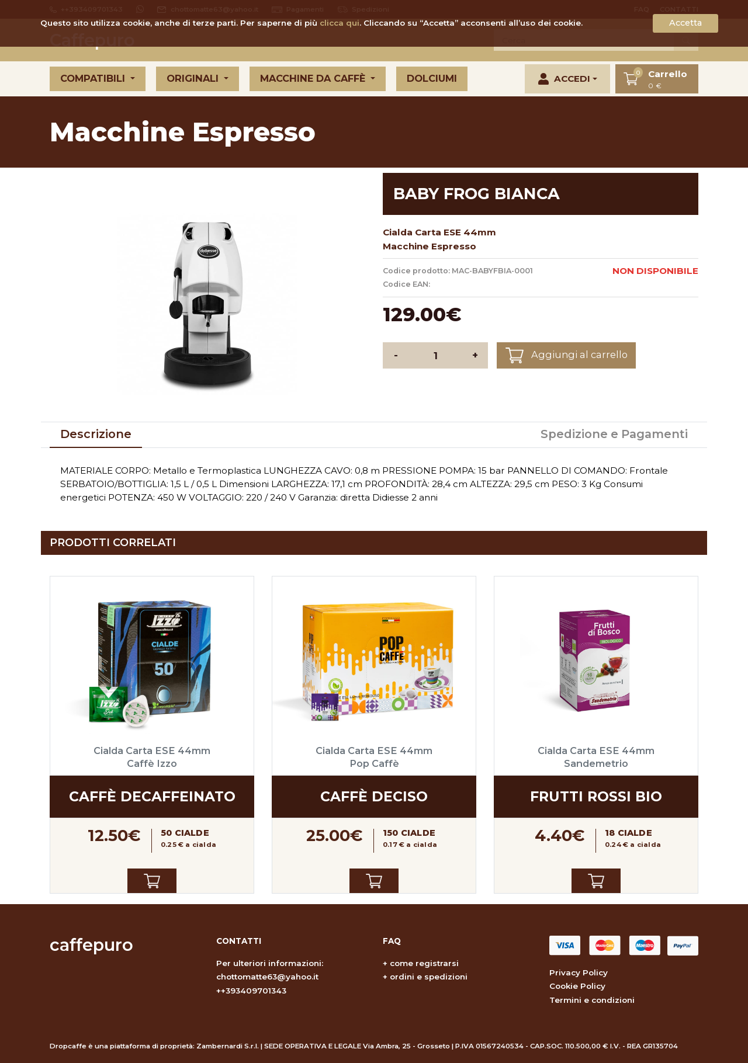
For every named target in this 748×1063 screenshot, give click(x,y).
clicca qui (339, 22)
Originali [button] (194, 78)
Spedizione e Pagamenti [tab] (614, 434)
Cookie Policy (577, 986)
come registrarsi (424, 963)
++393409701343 (251, 990)
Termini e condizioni (592, 1000)
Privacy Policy (578, 972)
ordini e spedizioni (429, 976)
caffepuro (91, 945)
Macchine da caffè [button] (314, 78)
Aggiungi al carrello (566, 355)
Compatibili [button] (94, 78)
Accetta (685, 23)
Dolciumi (432, 78)
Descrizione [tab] (95, 434)
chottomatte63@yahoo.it (267, 976)
